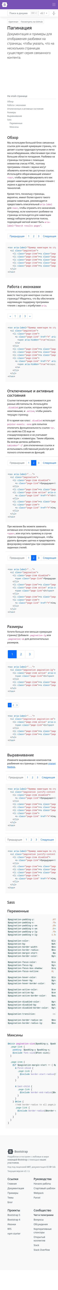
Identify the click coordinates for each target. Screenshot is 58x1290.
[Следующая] (29, 316)
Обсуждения (41, 1224)
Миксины (14, 127)
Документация (16, 1188)
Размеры (11, 112)
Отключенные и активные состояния (25, 108)
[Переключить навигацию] (54, 4)
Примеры (13, 1193)
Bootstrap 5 (14, 1215)
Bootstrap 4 (14, 1219)
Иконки (12, 1224)
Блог (10, 1202)
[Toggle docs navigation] (53, 13)
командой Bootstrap (17, 1159)
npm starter (14, 1233)
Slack (36, 1245)
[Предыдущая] (10, 316)
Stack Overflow (42, 1249)
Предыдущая (17, 236)
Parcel (37, 1197)
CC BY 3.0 (50, 1167)
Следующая (48, 777)
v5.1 (42, 13)
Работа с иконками (16, 105)
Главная (12, 1183)
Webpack (39, 1193)
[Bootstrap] (5, 5)
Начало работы (42, 1183)
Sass (9, 119)
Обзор (10, 101)
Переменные (16, 123)
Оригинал (13, 21)
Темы (11, 1197)
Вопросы (39, 1219)
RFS (9, 1229)
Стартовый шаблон (44, 1188)
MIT (29, 1167)
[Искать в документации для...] (23, 13)
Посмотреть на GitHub (32, 21)
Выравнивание (14, 116)
